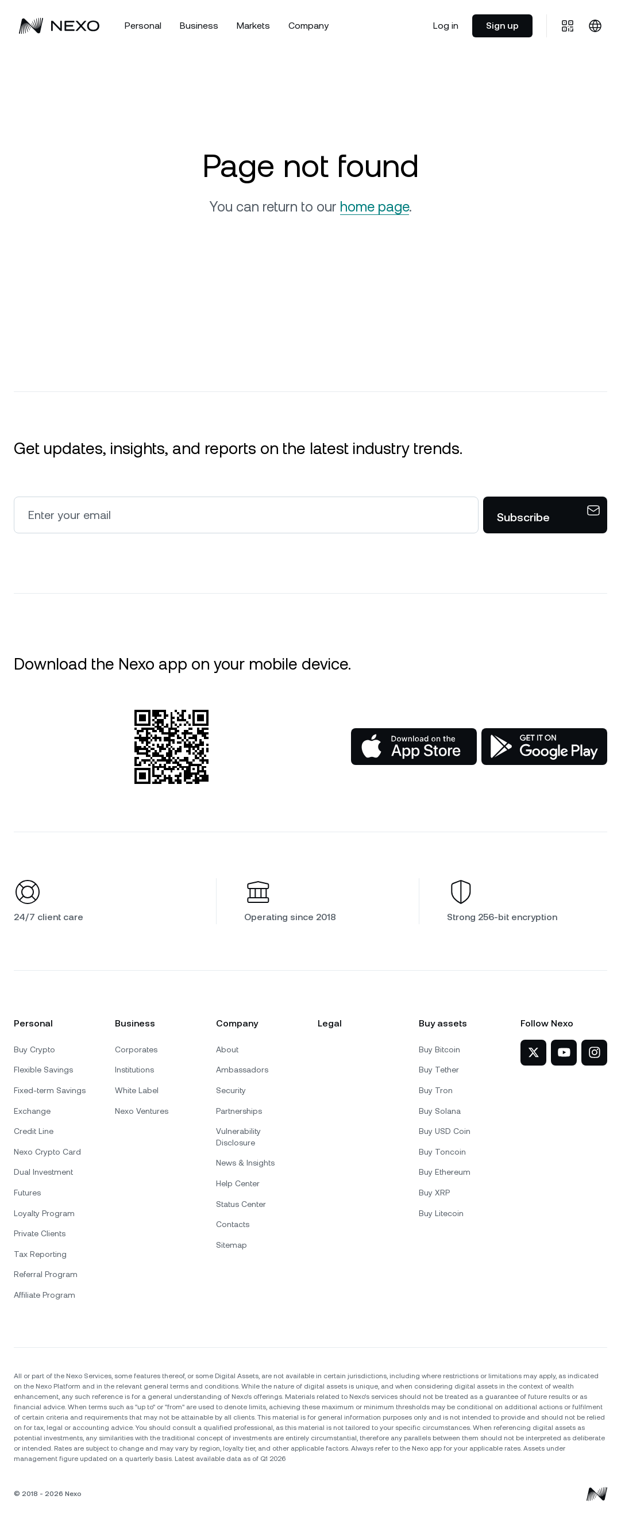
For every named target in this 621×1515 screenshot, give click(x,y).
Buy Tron (436, 1090)
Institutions (134, 1069)
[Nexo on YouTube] (564, 1053)
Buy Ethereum (444, 1171)
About (227, 1049)
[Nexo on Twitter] (533, 1053)
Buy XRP (434, 1192)
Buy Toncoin (442, 1151)
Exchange (32, 1111)
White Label (137, 1090)
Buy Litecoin (441, 1213)
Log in (445, 25)
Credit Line (33, 1131)
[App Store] (414, 746)
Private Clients (39, 1233)
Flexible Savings (43, 1069)
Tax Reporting (40, 1254)
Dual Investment (43, 1171)
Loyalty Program (44, 1213)
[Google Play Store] (544, 746)
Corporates (136, 1049)
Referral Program (46, 1274)
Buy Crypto (34, 1049)
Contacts (232, 1224)
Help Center (238, 1183)
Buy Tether (439, 1069)
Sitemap (231, 1244)
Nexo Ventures (141, 1111)
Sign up (502, 25)
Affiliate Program (44, 1294)
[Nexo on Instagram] (594, 1053)
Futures (27, 1192)
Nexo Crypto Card (47, 1151)
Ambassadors (242, 1069)
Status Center (241, 1204)
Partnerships (239, 1111)
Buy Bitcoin (439, 1049)
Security (231, 1090)
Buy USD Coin (444, 1131)
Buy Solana (440, 1111)
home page (374, 207)
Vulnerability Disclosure (238, 1136)
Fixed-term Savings (50, 1090)
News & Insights (245, 1162)
